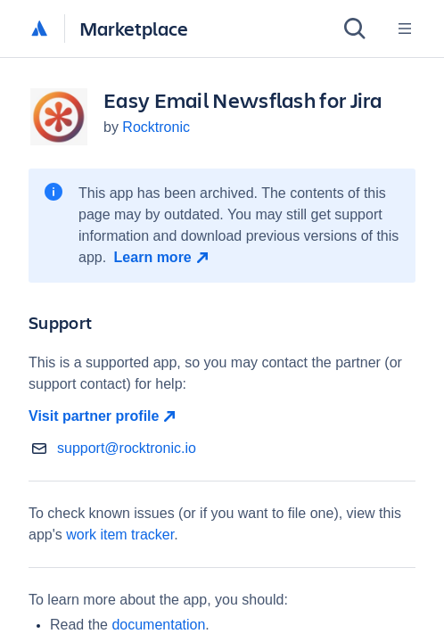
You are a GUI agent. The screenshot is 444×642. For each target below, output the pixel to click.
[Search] (355, 28)
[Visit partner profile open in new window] (222, 416)
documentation (158, 624)
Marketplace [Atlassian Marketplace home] (133, 28)
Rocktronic (156, 127)
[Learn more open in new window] (163, 257)
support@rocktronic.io (126, 448)
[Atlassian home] (39, 29)
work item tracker (120, 534)
